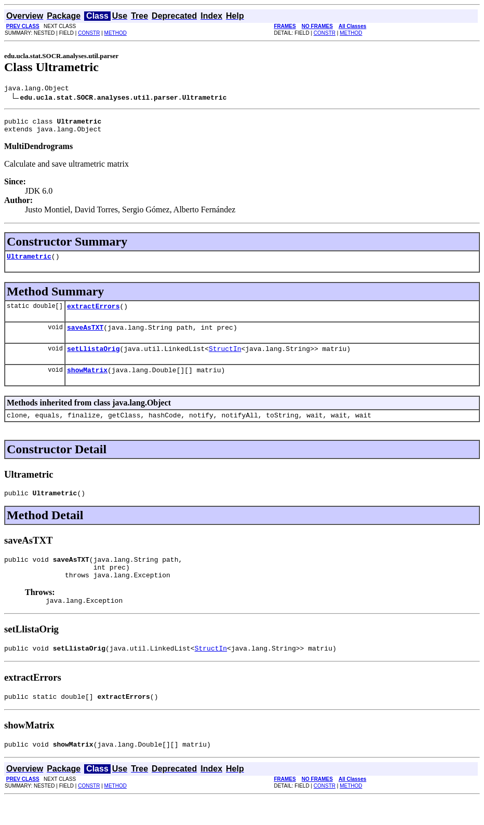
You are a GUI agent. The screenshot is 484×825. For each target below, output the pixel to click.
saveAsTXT (85, 336)
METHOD (115, 33)
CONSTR (89, 33)
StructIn (225, 359)
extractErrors (93, 313)
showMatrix (87, 382)
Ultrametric (29, 262)
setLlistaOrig (93, 359)
